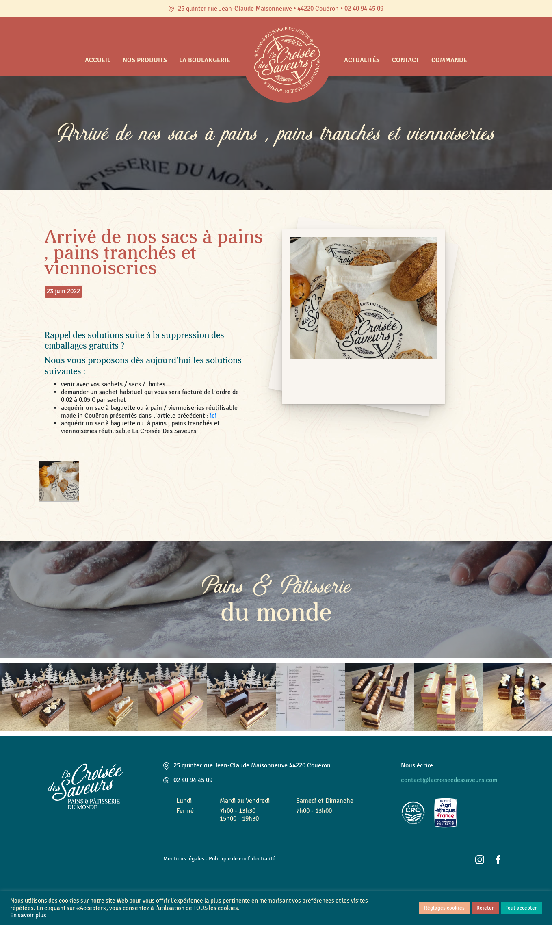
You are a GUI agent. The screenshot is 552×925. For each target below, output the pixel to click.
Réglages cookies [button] (444, 908)
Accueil (97, 60)
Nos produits (145, 60)
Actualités (362, 60)
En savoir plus (28, 915)
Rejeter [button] (485, 908)
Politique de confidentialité (242, 858)
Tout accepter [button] (521, 908)
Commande (449, 60)
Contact (405, 60)
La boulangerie (204, 60)
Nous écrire (417, 765)
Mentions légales (183, 858)
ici (214, 416)
